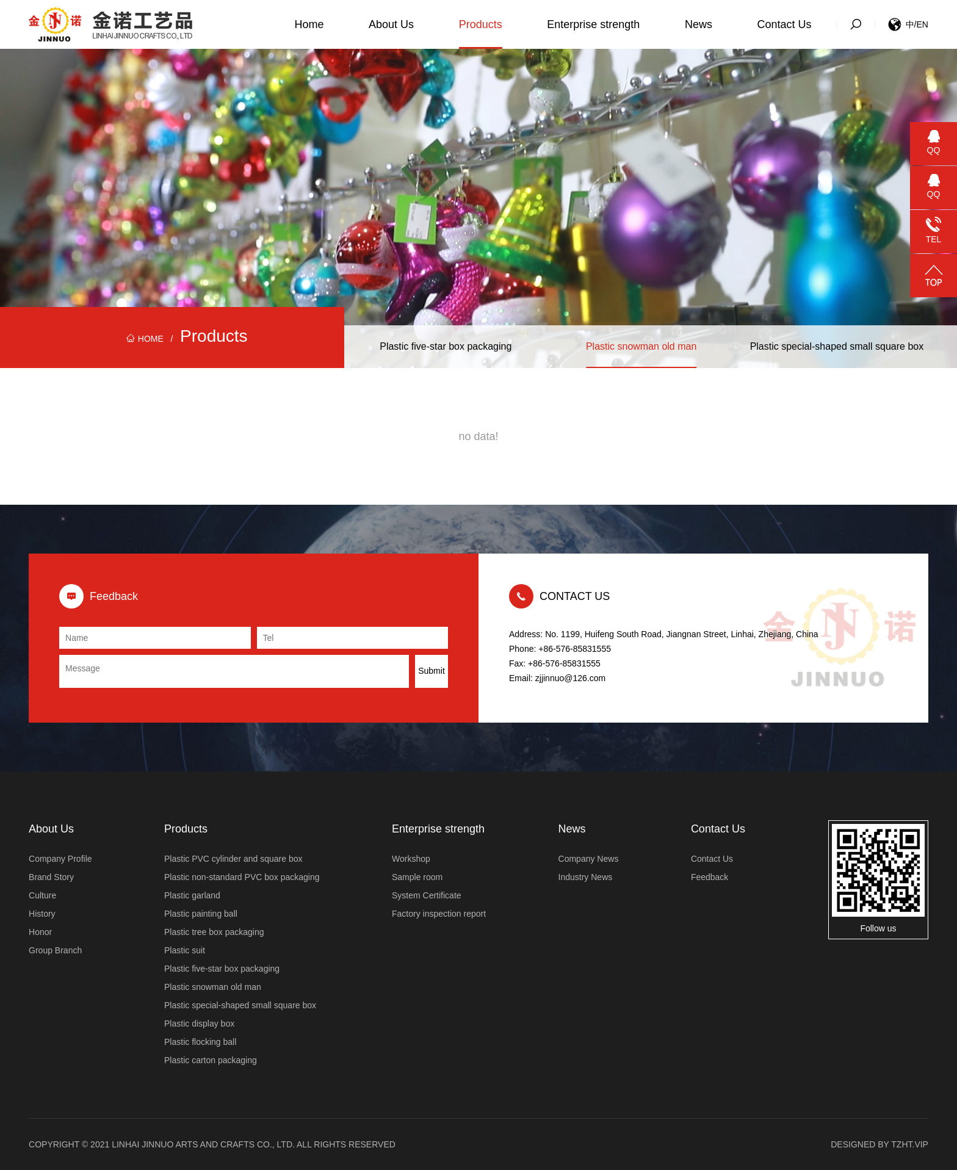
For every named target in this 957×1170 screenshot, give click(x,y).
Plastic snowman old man (641, 346)
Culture (42, 895)
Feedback (709, 877)
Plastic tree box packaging (214, 932)
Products (480, 24)
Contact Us (784, 24)
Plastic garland (192, 895)
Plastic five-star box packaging (445, 346)
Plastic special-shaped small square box (837, 346)
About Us (391, 24)
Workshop (411, 859)
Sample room (417, 877)
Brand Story (51, 877)
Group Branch (55, 950)
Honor (40, 932)
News (698, 24)
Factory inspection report (439, 914)
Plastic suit (184, 950)
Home (308, 24)
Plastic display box (199, 1023)
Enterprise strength (593, 24)
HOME (145, 339)
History (42, 914)
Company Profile (60, 859)
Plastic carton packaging (210, 1060)
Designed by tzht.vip (879, 1144)
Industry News (585, 877)
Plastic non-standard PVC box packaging (241, 877)
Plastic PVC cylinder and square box (233, 859)
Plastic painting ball (200, 914)
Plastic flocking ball (200, 1042)
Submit (431, 671)
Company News (588, 859)
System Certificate (426, 895)
